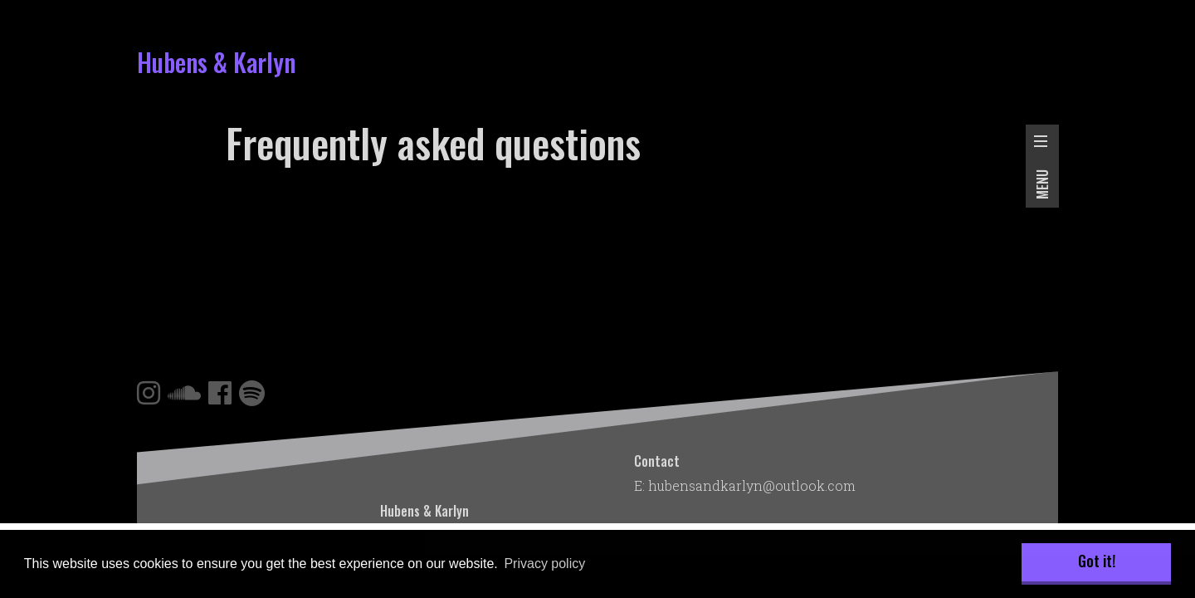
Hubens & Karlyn (216, 62)
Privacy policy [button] (544, 563)
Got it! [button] (1096, 560)
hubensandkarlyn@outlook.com (752, 485)
